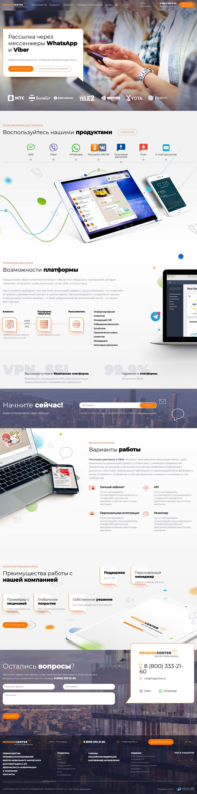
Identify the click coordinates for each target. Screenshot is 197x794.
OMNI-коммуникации (140, 762)
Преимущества (39, 5)
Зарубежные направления (103, 760)
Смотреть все (127, 132)
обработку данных (49, 781)
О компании (121, 5)
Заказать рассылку (161, 742)
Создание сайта (176, 789)
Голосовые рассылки (66, 769)
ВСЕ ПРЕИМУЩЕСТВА (15, 625)
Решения (68, 5)
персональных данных (147, 413)
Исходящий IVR (137, 759)
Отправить (148, 405)
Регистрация (160, 6)
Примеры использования (90, 5)
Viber (145, 691)
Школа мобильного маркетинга (22, 760)
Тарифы (109, 5)
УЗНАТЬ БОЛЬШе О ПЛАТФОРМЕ (53, 69)
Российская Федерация (102, 757)
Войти (157, 3)
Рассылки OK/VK (64, 766)
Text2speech (136, 769)
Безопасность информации (19, 767)
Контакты (9, 774)
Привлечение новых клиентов (144, 766)
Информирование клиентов (143, 756)
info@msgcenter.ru (182, 6)
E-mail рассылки (64, 775)
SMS (59, 756)
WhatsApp (168, 691)
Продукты (54, 5)
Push (59, 772)
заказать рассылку (21, 69)
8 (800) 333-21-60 (182, 3)
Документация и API (15, 764)
